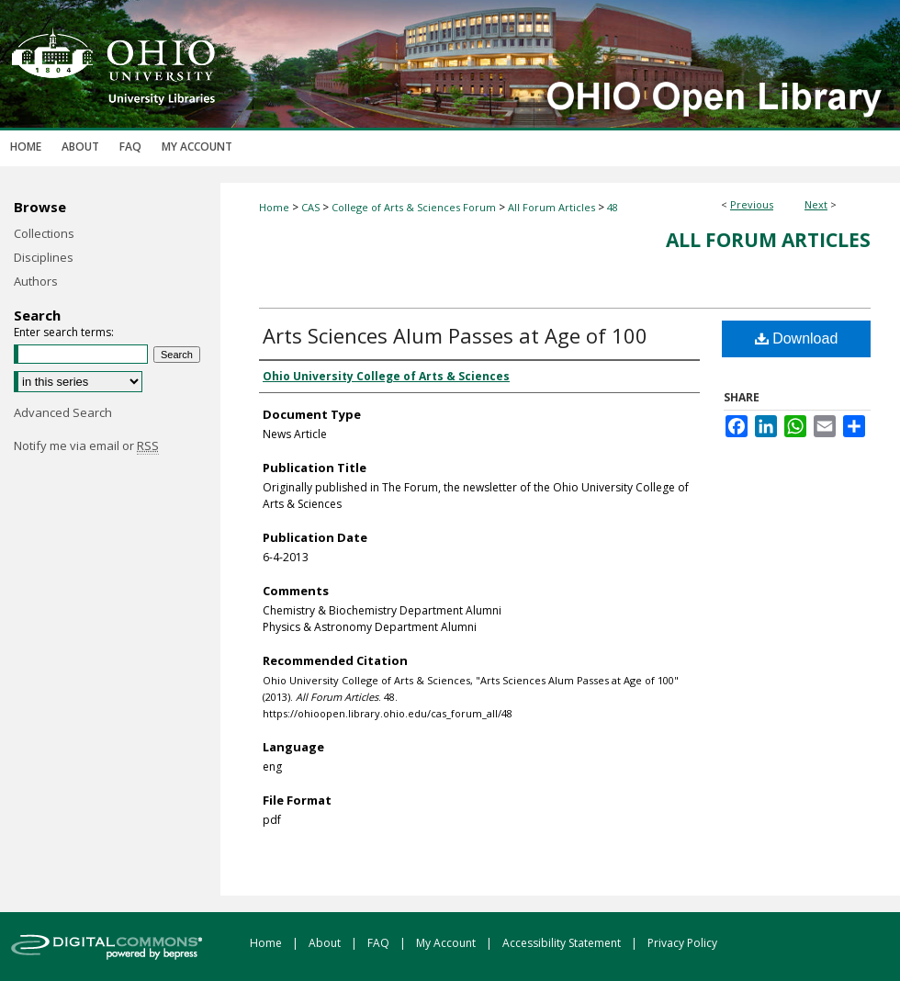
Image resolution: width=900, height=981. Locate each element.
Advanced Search (63, 412)
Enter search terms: (64, 332)
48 (612, 207)
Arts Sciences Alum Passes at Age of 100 (455, 335)
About (326, 943)
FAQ (379, 943)
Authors (36, 281)
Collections (44, 233)
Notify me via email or (86, 445)
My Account (447, 943)
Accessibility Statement (563, 943)
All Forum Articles (551, 207)
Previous (751, 204)
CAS (310, 207)
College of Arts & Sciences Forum (414, 207)
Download (796, 338)
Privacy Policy (682, 943)
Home (274, 207)
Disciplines (43, 257)
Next (815, 204)
